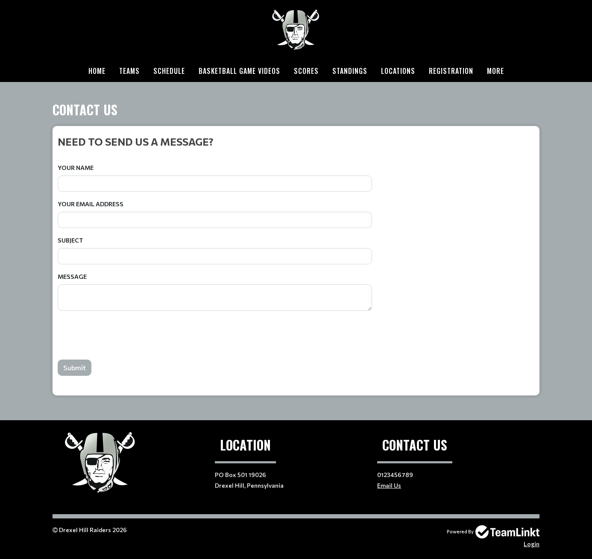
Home (97, 71)
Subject (70, 240)
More (495, 71)
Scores (306, 71)
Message (72, 276)
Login (531, 543)
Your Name (76, 167)
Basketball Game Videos (239, 71)
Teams (129, 71)
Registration (451, 71)
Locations (398, 71)
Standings (349, 71)
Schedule (169, 71)
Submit (74, 367)
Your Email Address (90, 204)
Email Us (389, 485)
